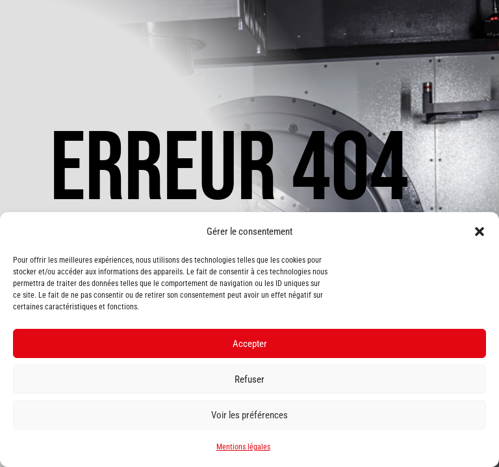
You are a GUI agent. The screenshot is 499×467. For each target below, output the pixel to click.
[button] (479, 231)
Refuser (249, 379)
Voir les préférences (249, 415)
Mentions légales (243, 446)
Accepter (250, 344)
